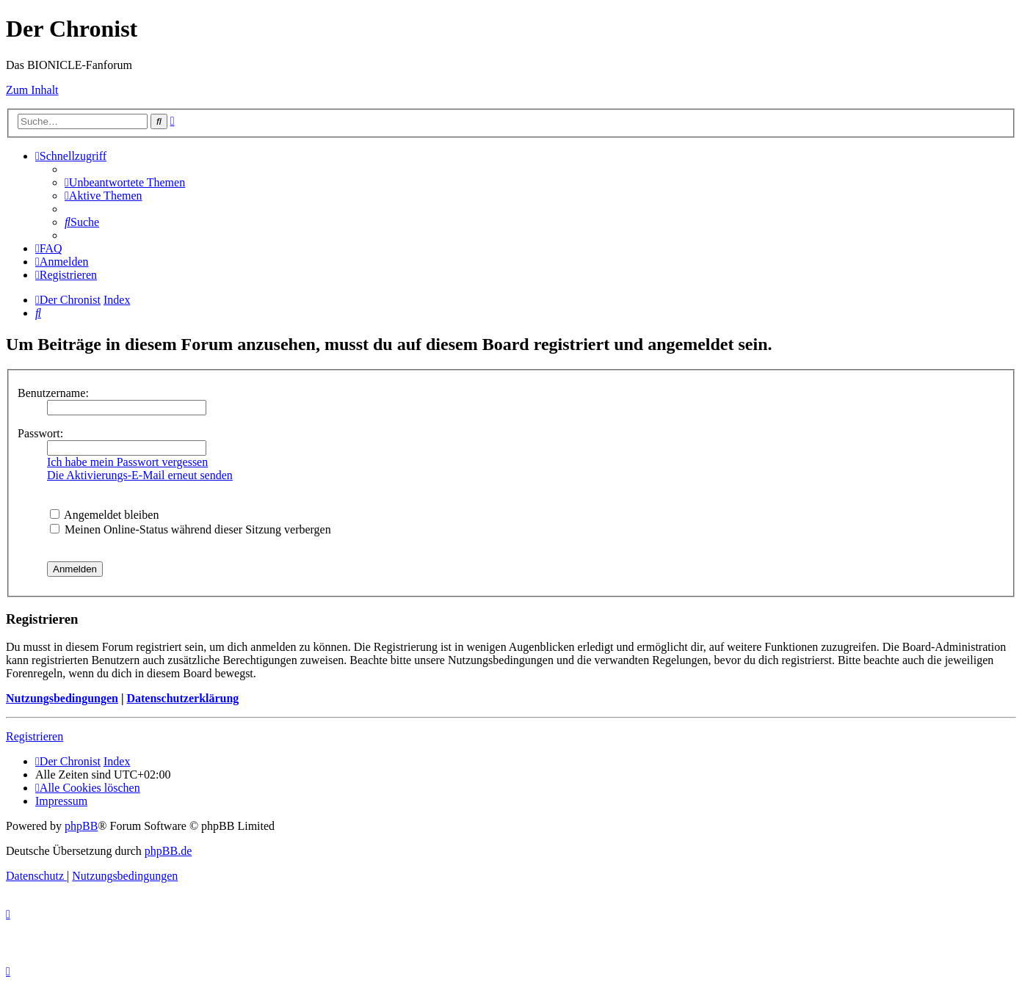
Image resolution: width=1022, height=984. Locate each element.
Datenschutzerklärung (182, 698)
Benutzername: (53, 393)
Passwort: (40, 433)
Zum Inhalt (32, 90)
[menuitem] (125, 182)
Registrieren (34, 736)
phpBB (81, 826)
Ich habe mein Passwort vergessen (127, 462)
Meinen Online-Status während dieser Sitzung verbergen (190, 529)
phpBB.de (168, 851)
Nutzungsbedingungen (62, 698)
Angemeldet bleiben (104, 515)
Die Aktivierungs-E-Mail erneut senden (140, 475)
